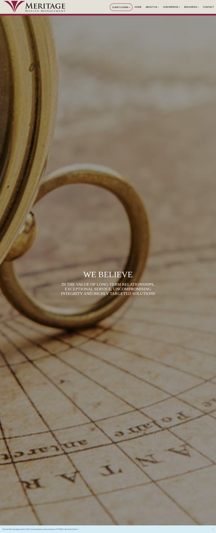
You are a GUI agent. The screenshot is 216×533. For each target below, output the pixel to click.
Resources (190, 7)
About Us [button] (152, 7)
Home (138, 7)
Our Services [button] (171, 7)
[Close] (213, 529)
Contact (208, 7)
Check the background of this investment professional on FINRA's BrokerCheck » (40, 529)
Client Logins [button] (121, 7)
